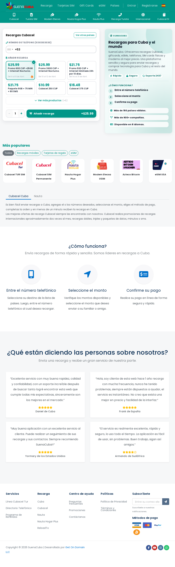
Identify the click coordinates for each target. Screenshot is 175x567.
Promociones (77, 510)
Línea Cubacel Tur (17, 502)
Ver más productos (51, 100)
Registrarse (150, 6)
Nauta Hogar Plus (76, 17)
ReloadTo (43, 528)
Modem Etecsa (52, 17)
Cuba (40, 502)
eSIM (102, 6)
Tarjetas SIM (65, 6)
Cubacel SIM (164, 17)
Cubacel (14, 17)
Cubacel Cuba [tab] (18, 196)
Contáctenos (77, 517)
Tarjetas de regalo (55, 153)
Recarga (46, 6)
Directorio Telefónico (19, 508)
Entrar (131, 6)
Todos (8, 153)
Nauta (41, 515)
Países (114, 6)
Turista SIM (31, 17)
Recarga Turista (120, 17)
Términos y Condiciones (108, 509)
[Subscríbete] (165, 501)
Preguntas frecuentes (76, 503)
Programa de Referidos (14, 516)
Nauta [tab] (38, 196)
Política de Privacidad (114, 502)
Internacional (143, 17)
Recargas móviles (28, 153)
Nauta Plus (98, 17)
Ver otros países (85, 35)
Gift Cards (87, 6)
